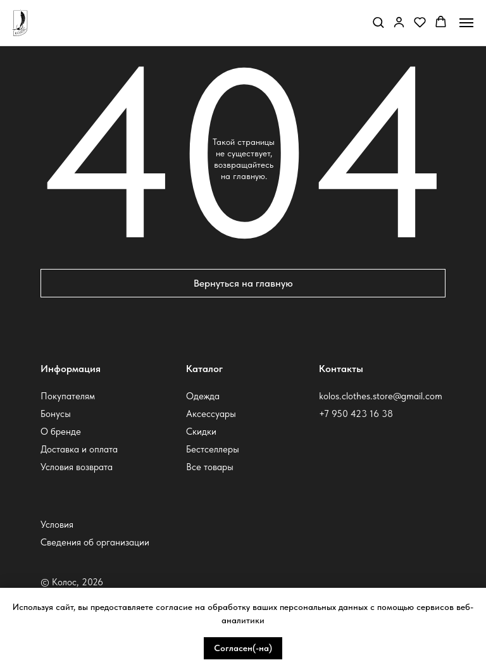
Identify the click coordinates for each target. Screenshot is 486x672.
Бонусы (55, 414)
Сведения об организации (94, 542)
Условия (56, 524)
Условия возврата (76, 467)
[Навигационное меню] (466, 22)
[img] (354, 441)
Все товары (210, 467)
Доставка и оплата (79, 449)
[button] (378, 22)
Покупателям (67, 396)
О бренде (60, 431)
